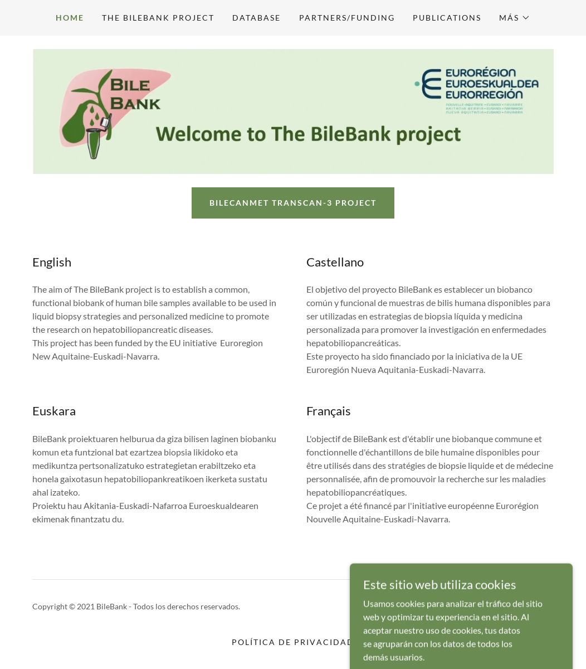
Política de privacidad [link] (293, 642)
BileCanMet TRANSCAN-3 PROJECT (293, 202)
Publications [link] (447, 17)
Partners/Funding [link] (347, 17)
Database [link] (256, 17)
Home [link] (70, 17)
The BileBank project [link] (158, 17)
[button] (514, 18)
